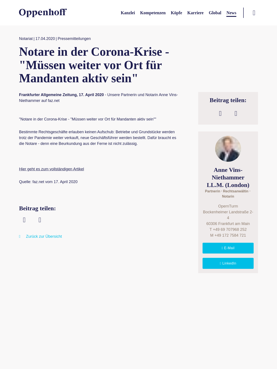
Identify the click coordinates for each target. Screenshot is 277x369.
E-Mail (229, 248)
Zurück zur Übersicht (44, 236)
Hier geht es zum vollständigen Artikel (51, 169)
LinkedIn (228, 263)
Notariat (26, 38)
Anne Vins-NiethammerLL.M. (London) (228, 177)
